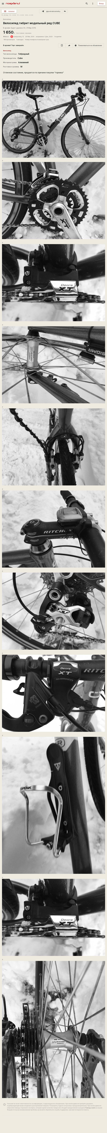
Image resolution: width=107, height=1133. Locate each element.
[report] (88, 45)
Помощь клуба (90, 1108)
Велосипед (7, 19)
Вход (101, 3)
